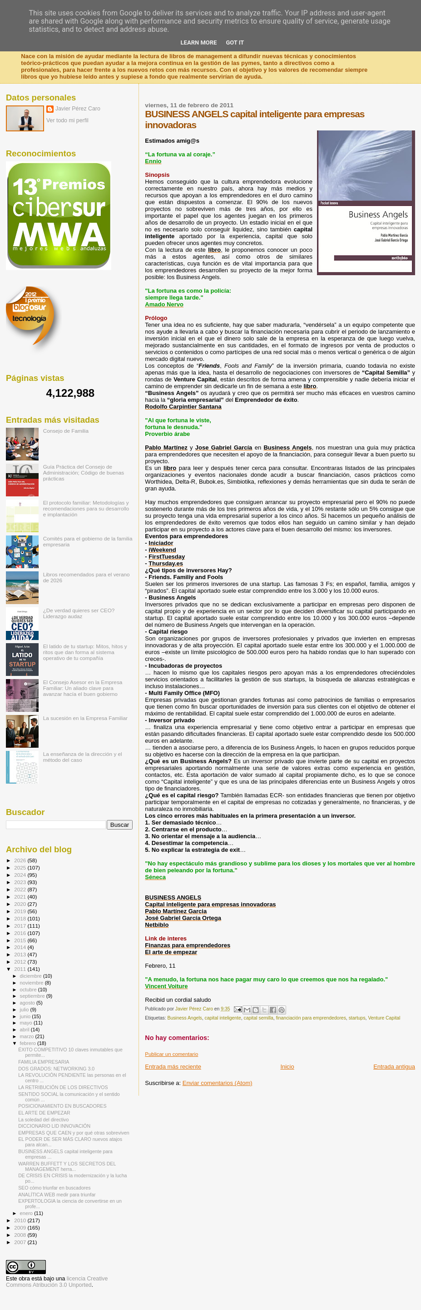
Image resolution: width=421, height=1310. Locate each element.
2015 (20, 940)
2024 (20, 875)
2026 (20, 860)
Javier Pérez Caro (77, 108)
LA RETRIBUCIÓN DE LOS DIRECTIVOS (63, 1087)
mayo (27, 1022)
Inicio (287, 1066)
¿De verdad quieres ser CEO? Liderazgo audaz (79, 613)
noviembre (32, 982)
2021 (20, 897)
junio (26, 1016)
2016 (20, 933)
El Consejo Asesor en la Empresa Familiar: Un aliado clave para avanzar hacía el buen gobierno (83, 688)
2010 (20, 1220)
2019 (20, 911)
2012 (20, 962)
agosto (28, 1002)
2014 (20, 947)
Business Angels (184, 1017)
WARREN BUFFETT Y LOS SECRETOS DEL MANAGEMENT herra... (67, 1166)
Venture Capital (384, 1017)
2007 (20, 1242)
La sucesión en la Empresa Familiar (85, 718)
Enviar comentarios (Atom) (218, 1083)
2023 (20, 882)
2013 (20, 954)
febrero (28, 1043)
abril (25, 1029)
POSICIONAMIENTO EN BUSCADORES (62, 1106)
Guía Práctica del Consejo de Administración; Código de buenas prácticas (83, 472)
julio (25, 1009)
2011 (20, 969)
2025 (20, 867)
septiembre (33, 996)
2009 (20, 1227)
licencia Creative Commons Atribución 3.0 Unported (57, 1281)
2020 (20, 904)
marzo (27, 1036)
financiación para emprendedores (311, 1017)
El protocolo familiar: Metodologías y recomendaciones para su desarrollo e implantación (86, 508)
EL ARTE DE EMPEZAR (44, 1112)
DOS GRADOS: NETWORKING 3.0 (56, 1068)
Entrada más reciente (173, 1066)
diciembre (31, 976)
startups (357, 1017)
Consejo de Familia (66, 431)
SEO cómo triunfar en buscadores (54, 1187)
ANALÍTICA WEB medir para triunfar (56, 1194)
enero (27, 1213)
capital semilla (258, 1017)
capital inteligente (222, 1017)
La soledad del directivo (43, 1119)
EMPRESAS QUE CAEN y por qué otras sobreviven (73, 1132)
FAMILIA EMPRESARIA (43, 1062)
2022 (20, 889)
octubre (29, 989)
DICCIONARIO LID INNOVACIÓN (54, 1126)
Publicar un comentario (171, 1054)
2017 (20, 926)
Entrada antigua (394, 1066)
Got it (235, 42)
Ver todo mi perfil (67, 120)
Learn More (199, 42)
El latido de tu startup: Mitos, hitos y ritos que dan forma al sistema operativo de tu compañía (85, 652)
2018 (20, 918)
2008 (20, 1235)
